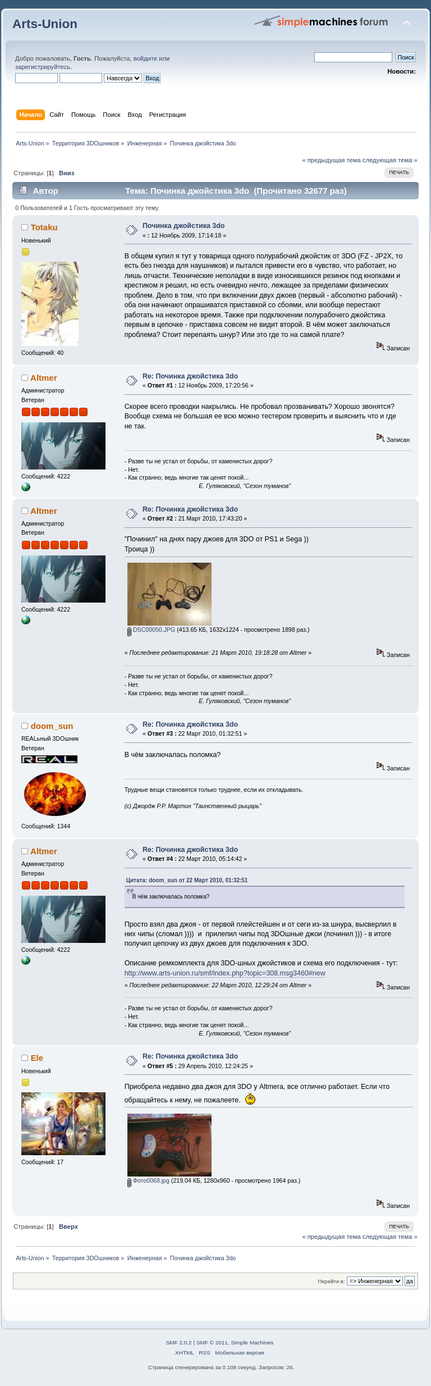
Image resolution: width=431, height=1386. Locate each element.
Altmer (43, 377)
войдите (145, 58)
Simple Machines (252, 1342)
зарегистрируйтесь (42, 66)
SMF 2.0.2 (179, 1342)
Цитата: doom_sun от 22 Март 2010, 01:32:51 (187, 880)
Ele (37, 1058)
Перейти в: (331, 1281)
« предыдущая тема (331, 160)
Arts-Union (44, 24)
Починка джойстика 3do (184, 226)
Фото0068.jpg (148, 1180)
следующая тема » (390, 160)
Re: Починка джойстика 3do (190, 376)
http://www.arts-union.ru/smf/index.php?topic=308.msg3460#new (225, 973)
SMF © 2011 (212, 1342)
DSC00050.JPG (151, 629)
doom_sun (52, 726)
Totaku (44, 227)
